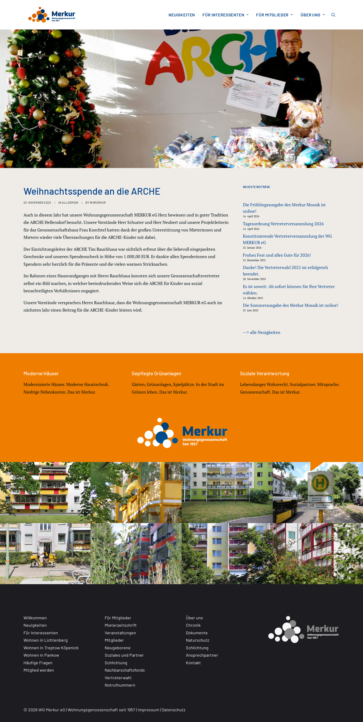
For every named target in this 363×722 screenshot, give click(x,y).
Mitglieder (114, 640)
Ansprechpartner (202, 655)
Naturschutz (197, 640)
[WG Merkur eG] (48, 14)
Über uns (313, 14)
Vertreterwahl (118, 677)
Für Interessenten (226, 14)
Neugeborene (118, 647)
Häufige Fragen (38, 662)
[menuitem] (181, 14)
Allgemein (70, 202)
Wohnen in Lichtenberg (46, 640)
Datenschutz (173, 709)
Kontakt (193, 662)
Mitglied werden (39, 670)
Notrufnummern (120, 685)
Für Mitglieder (274, 14)
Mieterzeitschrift (121, 625)
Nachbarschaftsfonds (125, 670)
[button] (335, 14)
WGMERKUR (98, 202)
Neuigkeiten (182, 14)
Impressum (148, 709)
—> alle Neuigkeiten (261, 332)
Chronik (193, 625)
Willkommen (35, 617)
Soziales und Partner (124, 655)
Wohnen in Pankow (41, 655)
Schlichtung (116, 662)
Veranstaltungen (120, 632)
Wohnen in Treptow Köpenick (51, 647)
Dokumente (197, 632)
